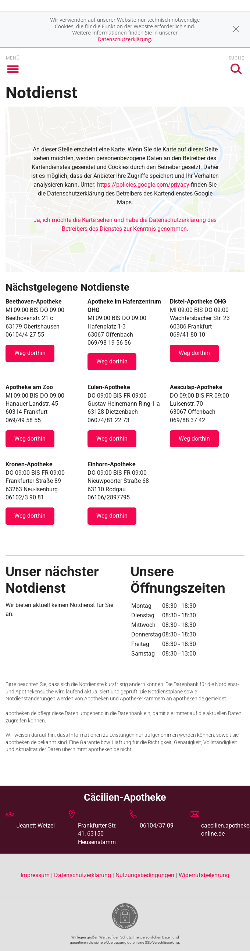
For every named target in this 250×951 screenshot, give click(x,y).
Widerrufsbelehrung (204, 875)
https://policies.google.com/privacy (143, 184)
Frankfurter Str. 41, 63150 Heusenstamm (97, 834)
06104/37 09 (157, 825)
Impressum (36, 875)
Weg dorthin (30, 352)
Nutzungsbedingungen (144, 875)
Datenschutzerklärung (124, 39)
